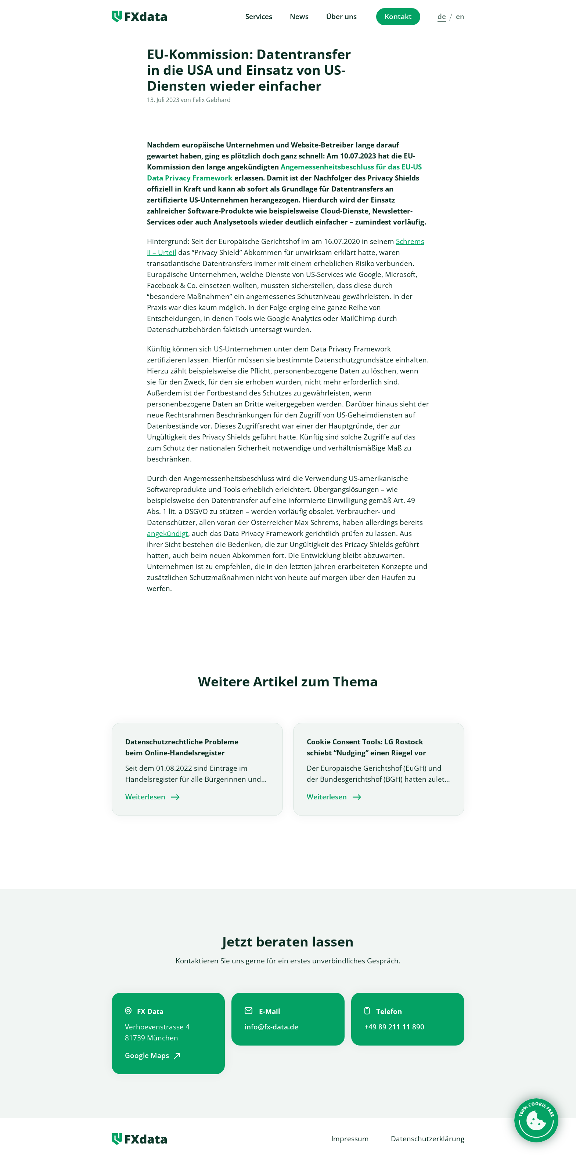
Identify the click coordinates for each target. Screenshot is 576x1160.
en (460, 16)
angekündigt (167, 533)
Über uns (341, 16)
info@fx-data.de (271, 1027)
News (299, 16)
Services (258, 16)
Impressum (350, 1138)
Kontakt (398, 16)
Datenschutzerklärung (427, 1138)
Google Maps (147, 1055)
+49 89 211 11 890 (394, 1027)
